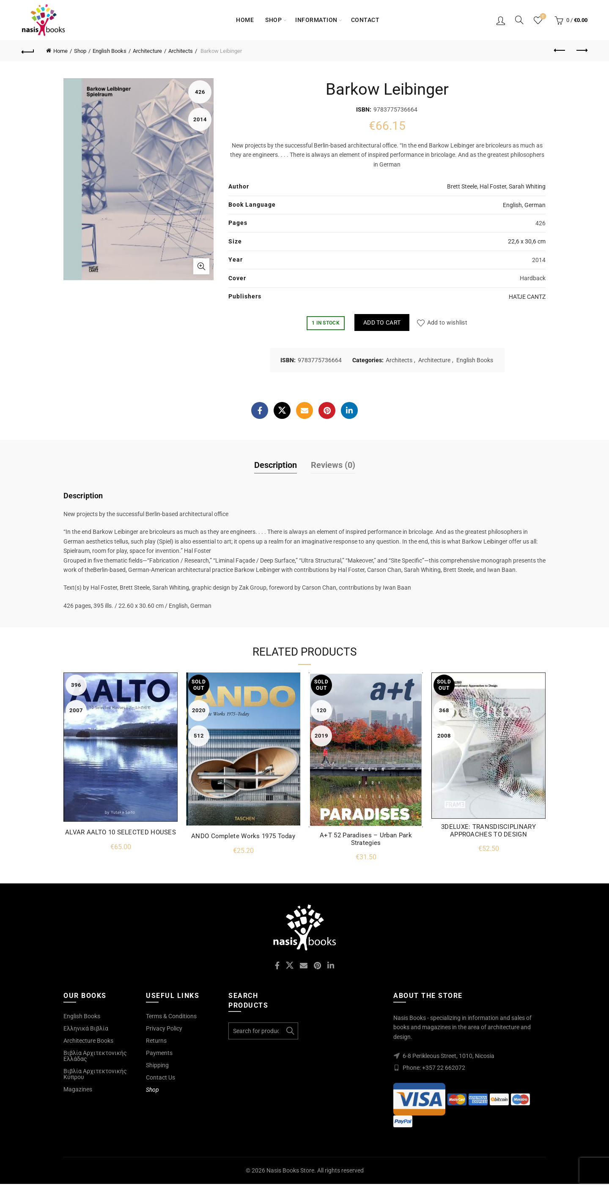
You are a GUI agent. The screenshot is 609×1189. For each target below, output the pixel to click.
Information (316, 19)
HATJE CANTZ (527, 296)
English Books (109, 51)
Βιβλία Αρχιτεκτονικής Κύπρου (95, 1074)
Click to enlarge (201, 266)
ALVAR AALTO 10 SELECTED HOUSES (120, 832)
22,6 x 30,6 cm (527, 241)
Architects (180, 51)
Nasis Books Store (290, 1170)
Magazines (77, 1089)
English (512, 205)
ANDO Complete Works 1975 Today (243, 836)
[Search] (519, 20)
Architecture (147, 51)
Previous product (560, 50)
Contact (365, 19)
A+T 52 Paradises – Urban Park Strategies (366, 839)
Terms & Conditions (171, 1016)
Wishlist (542, 16)
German (535, 205)
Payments (159, 1053)
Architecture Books (88, 1040)
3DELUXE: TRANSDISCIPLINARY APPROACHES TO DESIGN (488, 830)
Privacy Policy (164, 1028)
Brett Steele (462, 186)
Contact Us (160, 1077)
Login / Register (500, 20)
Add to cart (382, 322)
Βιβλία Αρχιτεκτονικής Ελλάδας (95, 1056)
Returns (156, 1040)
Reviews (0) (333, 465)
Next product (581, 50)
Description (275, 465)
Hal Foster (493, 186)
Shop (273, 19)
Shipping (157, 1065)
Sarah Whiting (527, 186)
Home (245, 19)
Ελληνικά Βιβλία (85, 1028)
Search (289, 1030)
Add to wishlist (447, 322)
